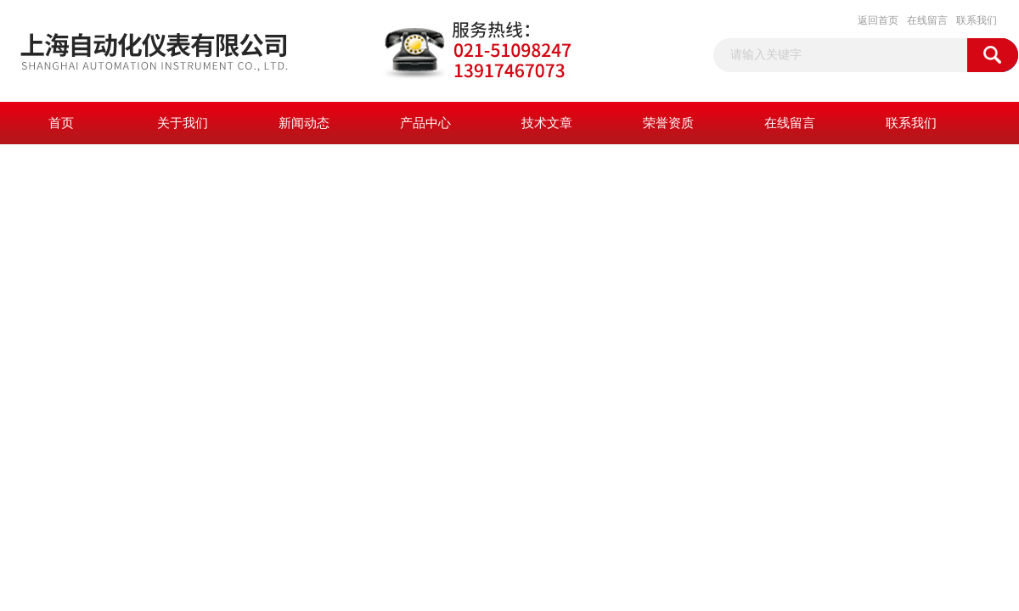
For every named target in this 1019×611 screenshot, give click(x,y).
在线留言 (927, 20)
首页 (61, 123)
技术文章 (546, 123)
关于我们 (182, 123)
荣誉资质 (668, 123)
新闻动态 (304, 123)
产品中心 (425, 123)
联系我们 (976, 20)
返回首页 (878, 20)
